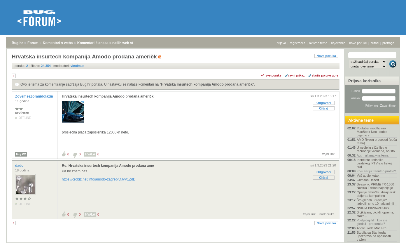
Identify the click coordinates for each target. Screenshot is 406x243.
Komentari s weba (58, 43)
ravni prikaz (296, 75)
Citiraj (323, 108)
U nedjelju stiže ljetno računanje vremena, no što (376, 149)
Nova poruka (326, 56)
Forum (32, 43)
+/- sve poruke (271, 75)
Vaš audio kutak (368, 175)
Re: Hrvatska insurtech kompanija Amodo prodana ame (108, 166)
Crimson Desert (368, 180)
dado (19, 166)
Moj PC (21, 154)
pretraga (388, 43)
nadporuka (327, 214)
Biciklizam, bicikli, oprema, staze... (375, 214)
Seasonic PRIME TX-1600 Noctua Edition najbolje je (375, 186)
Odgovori (323, 103)
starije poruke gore (325, 75)
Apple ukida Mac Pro (371, 228)
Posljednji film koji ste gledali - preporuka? (372, 221)
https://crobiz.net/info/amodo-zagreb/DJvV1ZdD (99, 179)
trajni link (328, 154)
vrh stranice (390, 234)
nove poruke (358, 43)
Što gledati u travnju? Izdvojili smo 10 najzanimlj (375, 201)
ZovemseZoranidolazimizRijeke (41, 96)
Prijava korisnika (364, 81)
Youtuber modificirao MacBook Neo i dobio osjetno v (372, 131)
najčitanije (338, 43)
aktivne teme (318, 43)
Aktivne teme (361, 120)
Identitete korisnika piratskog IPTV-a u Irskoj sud (374, 163)
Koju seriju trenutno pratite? (376, 171)
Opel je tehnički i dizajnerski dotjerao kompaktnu (376, 193)
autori (375, 43)
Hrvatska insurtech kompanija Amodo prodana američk (207, 84)
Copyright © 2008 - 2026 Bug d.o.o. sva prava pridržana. (203, 241)
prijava (281, 43)
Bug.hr (17, 43)
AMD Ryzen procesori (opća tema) (377, 141)
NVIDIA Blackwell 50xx (373, 208)
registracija (297, 43)
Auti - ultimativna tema (372, 155)
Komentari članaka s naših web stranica (110, 43)
